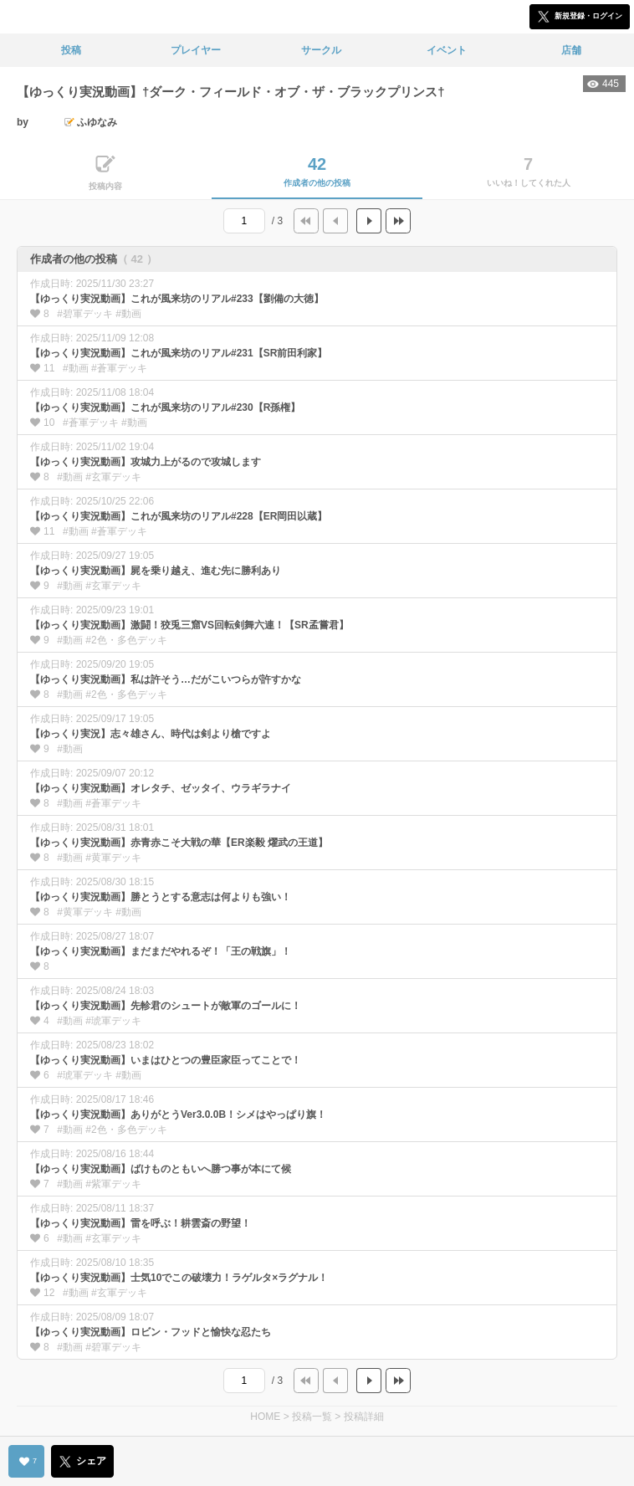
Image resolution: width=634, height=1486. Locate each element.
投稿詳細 (364, 1416)
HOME (265, 1416)
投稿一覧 (312, 1416)
